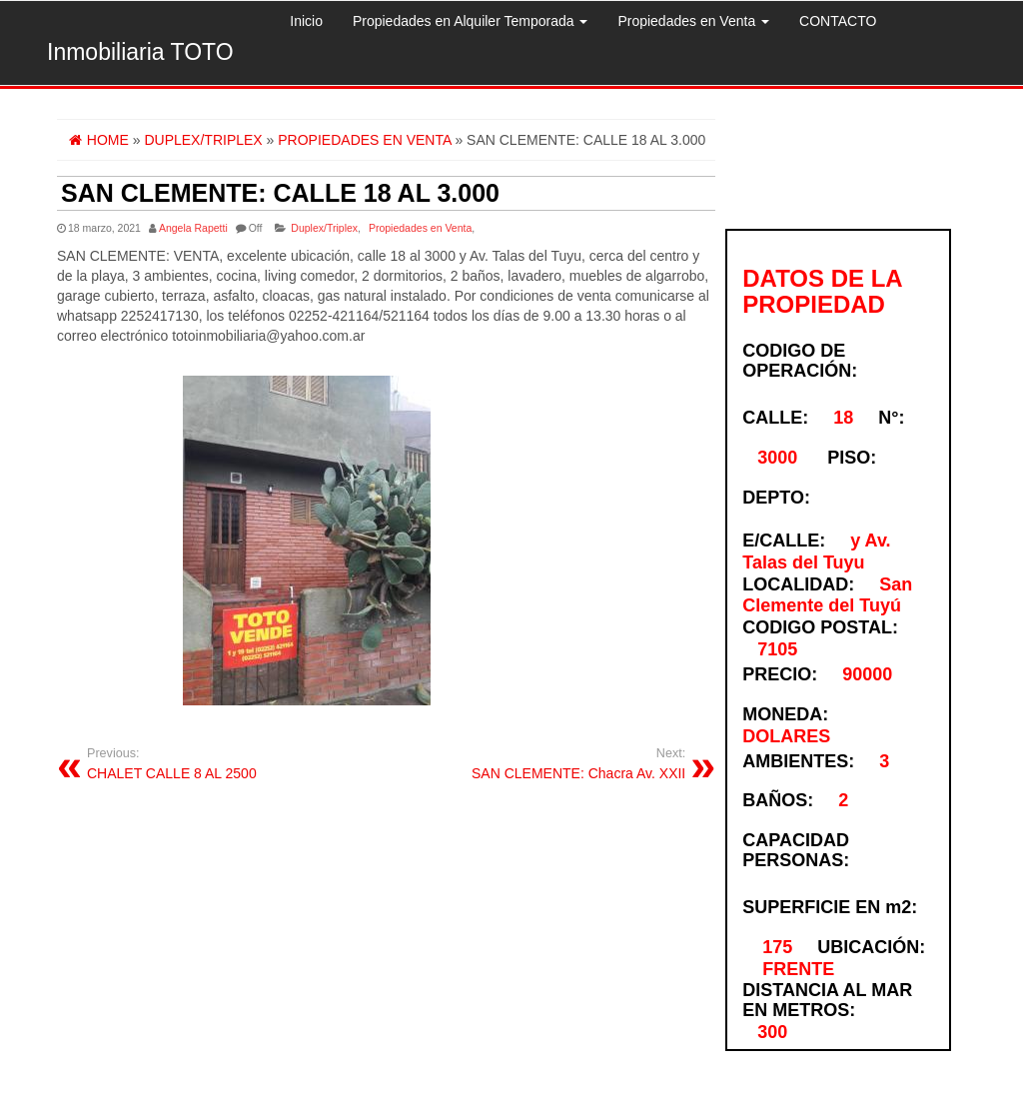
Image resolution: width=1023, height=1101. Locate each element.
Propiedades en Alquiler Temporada (470, 21)
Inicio (306, 21)
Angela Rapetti (193, 228)
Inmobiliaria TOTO (140, 52)
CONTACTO (837, 21)
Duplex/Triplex (324, 228)
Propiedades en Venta (693, 21)
